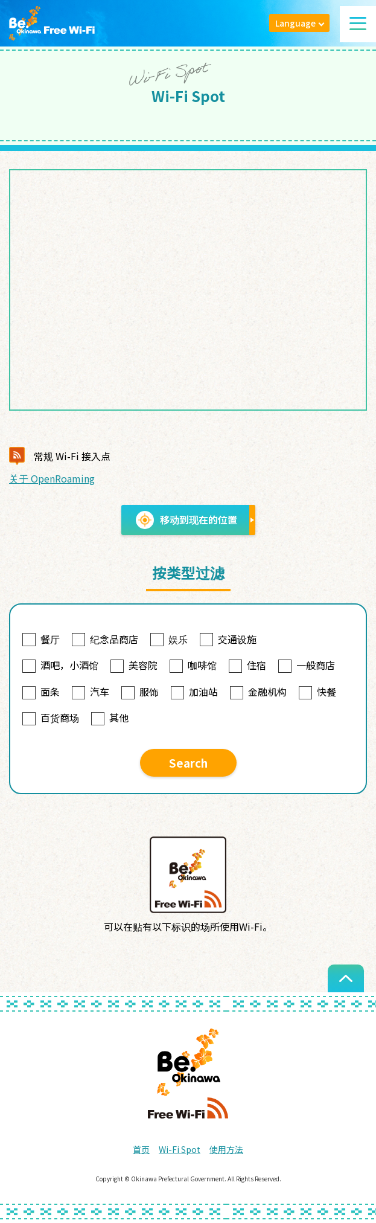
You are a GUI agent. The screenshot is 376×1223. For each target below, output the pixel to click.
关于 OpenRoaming (52, 478)
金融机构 (258, 691)
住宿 (247, 665)
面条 (41, 691)
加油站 (194, 691)
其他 (110, 717)
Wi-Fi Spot (179, 1149)
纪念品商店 (105, 639)
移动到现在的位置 (186, 520)
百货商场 (50, 717)
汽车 (90, 691)
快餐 (317, 691)
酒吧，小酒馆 (60, 665)
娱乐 (169, 639)
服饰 (140, 691)
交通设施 (228, 639)
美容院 (134, 665)
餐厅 (41, 639)
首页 (141, 1149)
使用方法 (226, 1149)
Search (188, 762)
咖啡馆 (193, 665)
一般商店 (306, 665)
